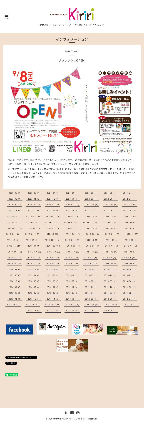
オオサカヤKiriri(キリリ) (64, 418)
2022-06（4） (15, 204)
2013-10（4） (111, 287)
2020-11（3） (111, 216)
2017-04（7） (130, 251)
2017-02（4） (34, 257)
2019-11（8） (73, 228)
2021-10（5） (35, 210)
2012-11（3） (54, 299)
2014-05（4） (111, 281)
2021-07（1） (92, 210)
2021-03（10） (33, 216)
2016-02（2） (130, 263)
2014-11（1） (130, 275)
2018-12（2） (14, 240)
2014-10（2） (15, 281)
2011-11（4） (35, 310)
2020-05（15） (90, 222)
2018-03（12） (54, 245)
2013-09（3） (130, 287)
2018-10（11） (52, 240)
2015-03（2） (54, 275)
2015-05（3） (15, 275)
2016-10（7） (110, 257)
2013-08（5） (15, 293)
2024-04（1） (54, 193)
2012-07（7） (130, 299)
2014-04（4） (130, 281)
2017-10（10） (15, 251)
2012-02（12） (93, 304)
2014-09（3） (35, 281)
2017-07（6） (73, 251)
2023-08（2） (92, 193)
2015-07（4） (111, 269)
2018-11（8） (33, 240)
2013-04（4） (92, 293)
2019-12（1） (54, 228)
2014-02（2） (35, 287)
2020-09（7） (14, 222)
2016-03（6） (111, 263)
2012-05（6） (33, 304)
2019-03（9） (93, 234)
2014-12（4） (111, 275)
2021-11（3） (15, 210)
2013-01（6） (15, 299)
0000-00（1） (111, 310)
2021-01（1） (73, 216)
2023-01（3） (35, 199)
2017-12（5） (112, 245)
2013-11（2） (92, 287)
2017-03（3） (15, 257)
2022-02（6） (92, 204)
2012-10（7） (73, 299)
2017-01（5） (53, 257)
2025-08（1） (35, 193)
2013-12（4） (73, 287)
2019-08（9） (130, 228)
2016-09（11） (129, 257)
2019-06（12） (32, 234)
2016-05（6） (72, 263)
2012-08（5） (111, 299)
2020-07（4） (52, 222)
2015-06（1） (130, 269)
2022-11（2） (73, 199)
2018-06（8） (132, 240)
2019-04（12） (73, 234)
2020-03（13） (131, 222)
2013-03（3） (111, 293)
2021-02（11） (53, 216)
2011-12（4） (132, 304)
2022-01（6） (111, 204)
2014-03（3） (15, 287)
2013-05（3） (73, 293)
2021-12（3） (130, 204)
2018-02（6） (74, 245)
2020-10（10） (131, 216)
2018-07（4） (113, 240)
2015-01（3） (92, 275)
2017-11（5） (131, 245)
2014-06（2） (92, 281)
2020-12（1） (92, 216)
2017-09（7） (35, 251)
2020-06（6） (71, 222)
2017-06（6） (92, 251)
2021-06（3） (111, 210)
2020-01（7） (35, 228)
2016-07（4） (34, 263)
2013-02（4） (130, 293)
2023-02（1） (15, 199)
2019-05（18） (53, 234)
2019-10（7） (92, 228)
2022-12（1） (54, 199)
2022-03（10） (72, 204)
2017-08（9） (54, 251)
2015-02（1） (73, 275)
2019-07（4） (13, 234)
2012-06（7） (14, 304)
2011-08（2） (92, 310)
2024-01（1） (73, 193)
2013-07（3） (35, 293)
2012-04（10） (52, 304)
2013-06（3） (54, 293)
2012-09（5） (92, 299)
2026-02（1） (15, 193)
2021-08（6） (73, 210)
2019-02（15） (112, 234)
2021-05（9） (130, 210)
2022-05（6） (34, 204)
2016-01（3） (15, 269)
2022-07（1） (130, 199)
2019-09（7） (111, 228)
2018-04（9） (35, 245)
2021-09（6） (54, 210)
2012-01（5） (113, 304)
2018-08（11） (93, 240)
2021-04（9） (14, 216)
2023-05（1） (111, 193)
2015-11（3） (54, 269)
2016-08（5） (15, 263)
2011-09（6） (73, 310)
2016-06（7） (53, 263)
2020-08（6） (33, 222)
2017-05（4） (111, 251)
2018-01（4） (93, 245)
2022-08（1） (111, 199)
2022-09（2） (92, 199)
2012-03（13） (72, 304)
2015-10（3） (73, 269)
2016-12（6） (72, 257)
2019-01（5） (132, 234)
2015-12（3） (35, 269)
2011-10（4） (54, 310)
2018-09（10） (72, 240)
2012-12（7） (35, 299)
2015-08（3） (92, 269)
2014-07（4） (73, 281)
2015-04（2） (35, 275)
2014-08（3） (54, 281)
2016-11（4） (91, 257)
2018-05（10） (14, 245)
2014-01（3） (54, 287)
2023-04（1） (130, 193)
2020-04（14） (110, 222)
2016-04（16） (91, 263)
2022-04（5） (53, 204)
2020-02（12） (15, 228)
